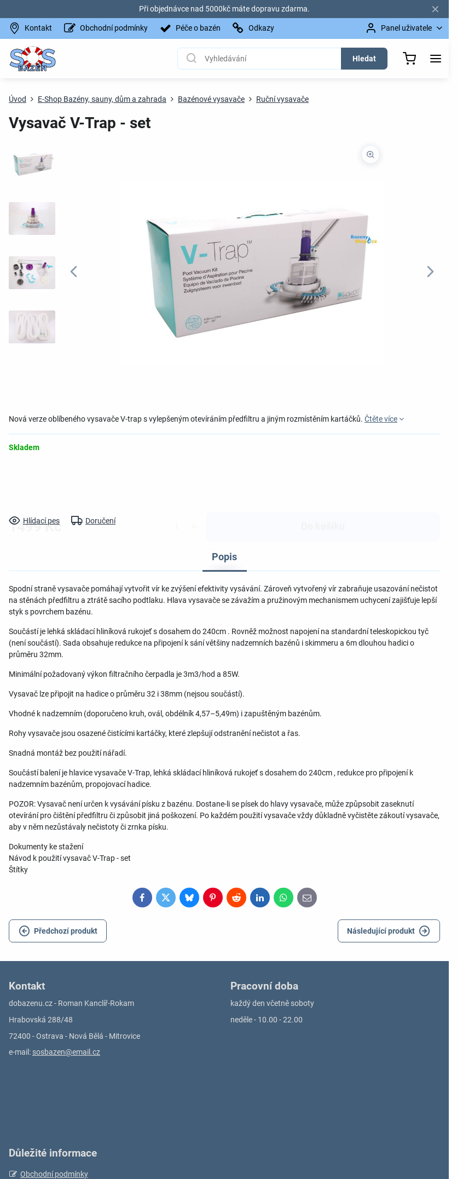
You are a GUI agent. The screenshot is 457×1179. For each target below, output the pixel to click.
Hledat (364, 58)
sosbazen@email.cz (66, 1052)
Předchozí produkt (58, 931)
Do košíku (323, 483)
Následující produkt (388, 931)
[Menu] (436, 59)
